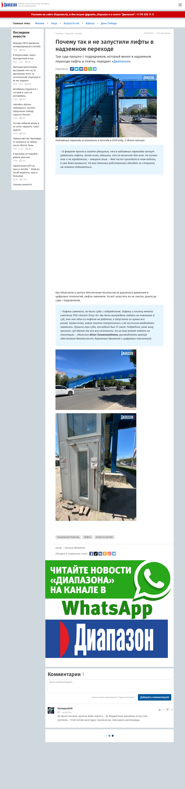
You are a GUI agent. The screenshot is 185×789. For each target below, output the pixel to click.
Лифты (87, 537)
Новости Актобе (104, 537)
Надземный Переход (68, 537)
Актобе (79, 33)
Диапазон (121, 61)
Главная (59, 33)
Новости (69, 33)
